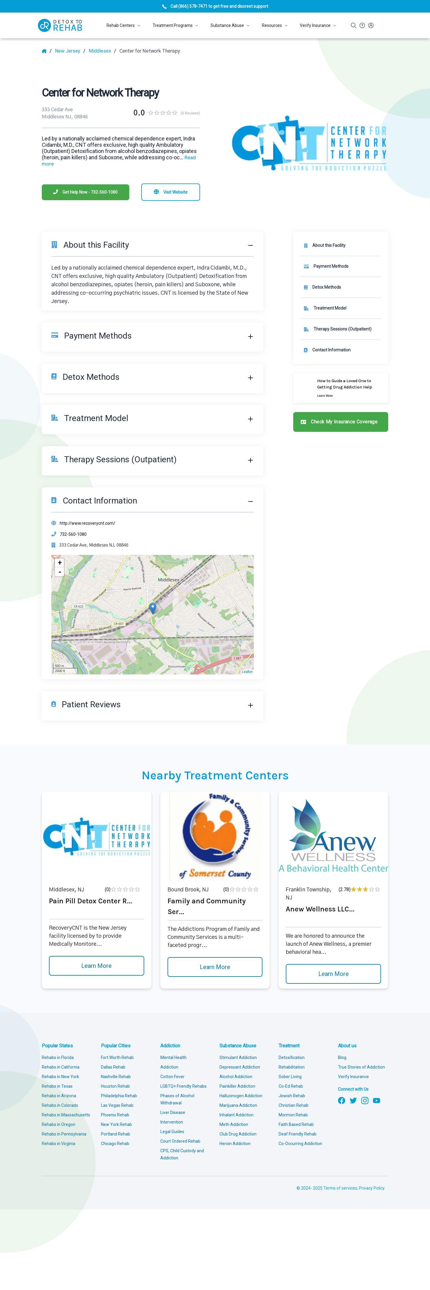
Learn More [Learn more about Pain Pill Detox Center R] (96, 965)
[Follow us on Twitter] (353, 1099)
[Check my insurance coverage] (340, 422)
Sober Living (290, 1076)
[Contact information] (340, 350)
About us (347, 1046)
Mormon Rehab (293, 1115)
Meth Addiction (233, 1124)
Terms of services (340, 1188)
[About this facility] (340, 245)
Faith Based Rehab (296, 1124)
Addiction (170, 1046)
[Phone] (85, 192)
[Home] (47, 51)
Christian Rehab (293, 1105)
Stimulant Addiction (238, 1057)
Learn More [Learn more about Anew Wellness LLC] (333, 973)
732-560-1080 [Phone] (73, 534)
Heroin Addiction (235, 1143)
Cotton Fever (172, 1076)
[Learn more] (340, 388)
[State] (70, 51)
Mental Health (173, 1057)
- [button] (60, 572)
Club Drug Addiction (238, 1134)
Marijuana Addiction (238, 1105)
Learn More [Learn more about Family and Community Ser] (215, 967)
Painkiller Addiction (237, 1086)
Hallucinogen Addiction (240, 1095)
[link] (340, 266)
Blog (342, 1057)
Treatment (289, 1046)
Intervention (171, 1122)
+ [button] (60, 563)
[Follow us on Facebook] (341, 1099)
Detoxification (292, 1057)
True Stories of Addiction (361, 1067)
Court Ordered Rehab (180, 1141)
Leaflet (247, 672)
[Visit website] (170, 192)
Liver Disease (172, 1112)
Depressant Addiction (239, 1067)
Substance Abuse (237, 1046)
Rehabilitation (292, 1067)
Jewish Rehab (292, 1095)
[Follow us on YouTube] (376, 1099)
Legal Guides (172, 1131)
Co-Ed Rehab (291, 1086)
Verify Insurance (353, 1076)
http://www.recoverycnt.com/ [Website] (87, 523)
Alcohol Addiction (235, 1076)
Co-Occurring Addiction (300, 1143)
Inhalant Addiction (236, 1115)
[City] (102, 51)
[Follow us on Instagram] (364, 1099)
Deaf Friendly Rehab (298, 1134)
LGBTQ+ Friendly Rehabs (183, 1086)
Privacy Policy (371, 1188)
